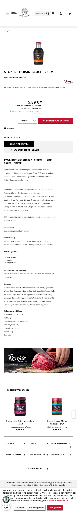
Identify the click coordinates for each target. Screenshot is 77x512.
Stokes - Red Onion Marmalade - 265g (20, 422)
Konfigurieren (55, 507)
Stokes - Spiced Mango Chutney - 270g (57, 422)
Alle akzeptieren (36, 507)
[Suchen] (48, 13)
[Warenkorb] (68, 13)
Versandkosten (41, 482)
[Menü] (11, 13)
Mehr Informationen (58, 500)
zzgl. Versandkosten (35, 108)
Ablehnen (19, 507)
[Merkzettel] (53, 13)
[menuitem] (42, 13)
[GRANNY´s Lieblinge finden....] (42, 13)
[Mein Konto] (59, 13)
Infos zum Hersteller (24, 149)
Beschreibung (19, 143)
